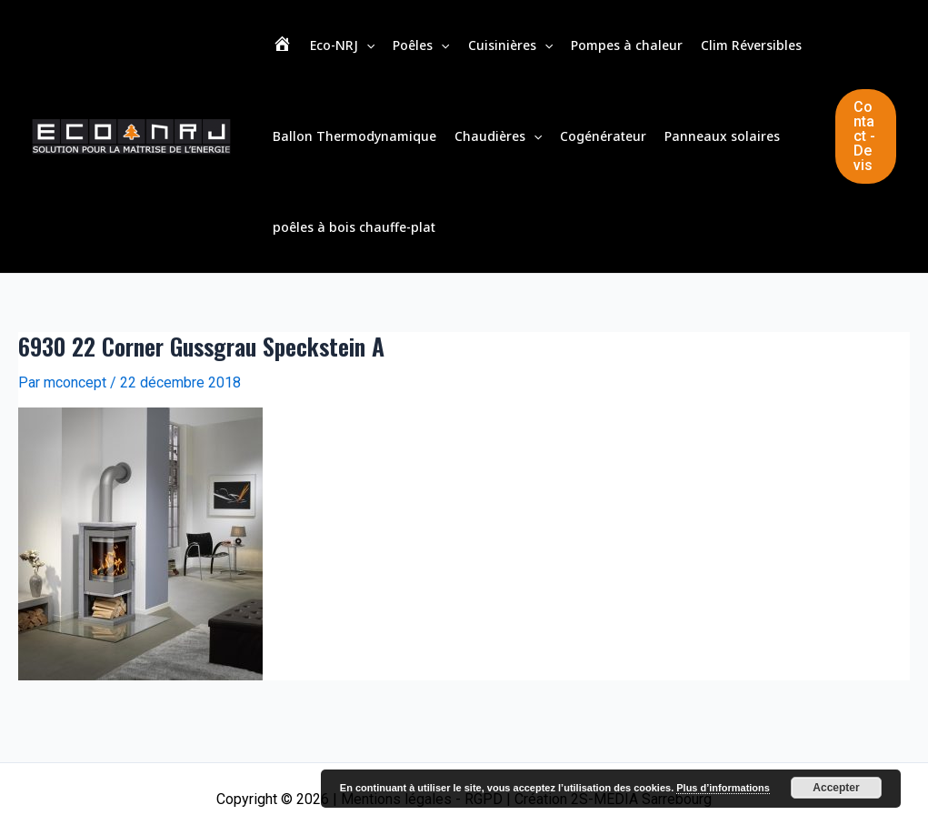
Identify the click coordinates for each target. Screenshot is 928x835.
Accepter (836, 787)
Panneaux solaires (722, 136)
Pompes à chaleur (627, 45)
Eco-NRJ (342, 45)
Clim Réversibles (751, 45)
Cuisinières (510, 45)
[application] (366, 45)
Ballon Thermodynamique (354, 136)
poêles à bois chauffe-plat (354, 227)
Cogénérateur (603, 136)
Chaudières (498, 136)
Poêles (421, 45)
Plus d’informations (723, 787)
